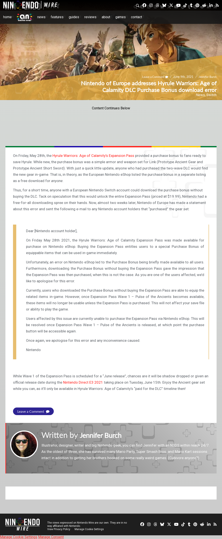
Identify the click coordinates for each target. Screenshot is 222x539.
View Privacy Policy (58, 529)
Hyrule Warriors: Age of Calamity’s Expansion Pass (93, 155)
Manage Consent (51, 537)
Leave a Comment (152, 77)
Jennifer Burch (207, 77)
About (106, 17)
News (41, 17)
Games (120, 17)
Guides (74, 17)
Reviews (90, 17)
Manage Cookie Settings (89, 529)
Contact (136, 17)
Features (57, 17)
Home (7, 17)
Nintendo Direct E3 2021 (83, 382)
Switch (211, 95)
